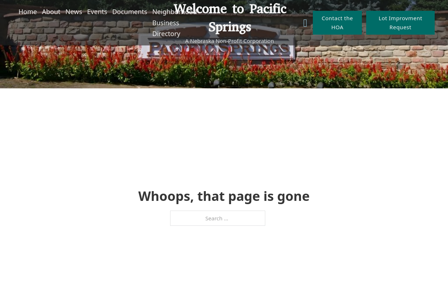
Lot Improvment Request (400, 22)
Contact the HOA (337, 22)
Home (27, 11)
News (74, 11)
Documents (129, 11)
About (51, 11)
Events (97, 11)
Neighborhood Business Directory (174, 22)
